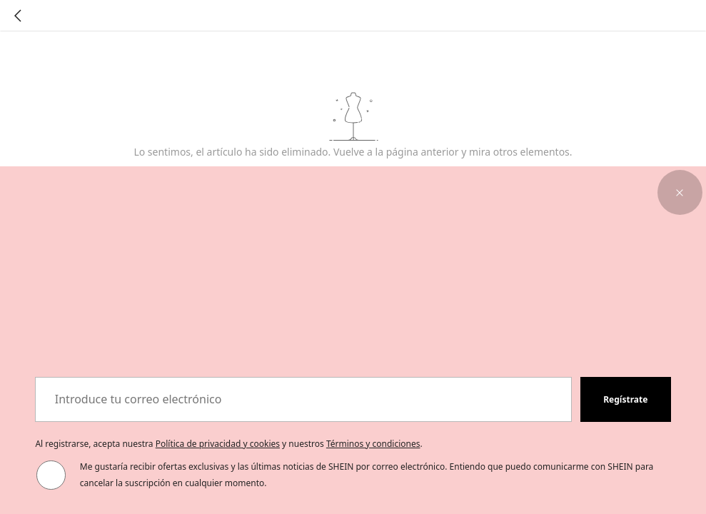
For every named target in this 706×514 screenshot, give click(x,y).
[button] (679, 192)
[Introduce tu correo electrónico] (303, 399)
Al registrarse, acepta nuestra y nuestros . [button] (228, 444)
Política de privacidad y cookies (218, 444)
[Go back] (17, 15)
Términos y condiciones (373, 444)
